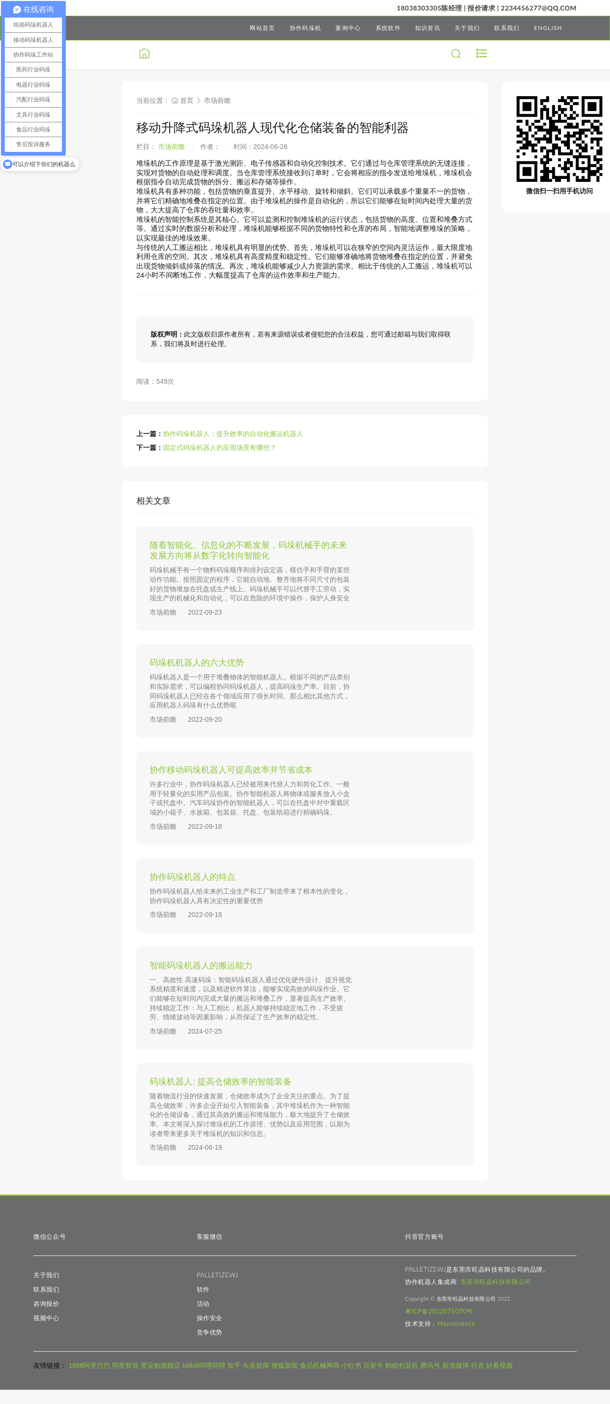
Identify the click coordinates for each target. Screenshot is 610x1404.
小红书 (351, 1380)
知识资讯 (427, 27)
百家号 (373, 1380)
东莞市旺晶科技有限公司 (495, 1296)
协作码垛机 (306, 27)
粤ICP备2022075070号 (439, 1326)
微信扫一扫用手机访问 (559, 191)
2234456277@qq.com (539, 8)
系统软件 (388, 27)
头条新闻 (256, 1380)
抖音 (477, 1380)
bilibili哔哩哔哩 (204, 1380)
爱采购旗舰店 (161, 1380)
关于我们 (467, 27)
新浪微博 (455, 1380)
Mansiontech (456, 1338)
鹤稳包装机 (401, 1380)
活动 (203, 1318)
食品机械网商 (320, 1380)
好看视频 (499, 1380)
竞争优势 (210, 1347)
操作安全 (210, 1332)
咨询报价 (46, 1318)
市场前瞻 (217, 100)
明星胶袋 (125, 1380)
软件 (203, 1304)
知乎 (234, 1380)
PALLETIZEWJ (217, 1290)
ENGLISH (548, 27)
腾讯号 (430, 1380)
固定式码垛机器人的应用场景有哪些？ (219, 447)
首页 (182, 100)
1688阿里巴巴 (89, 1380)
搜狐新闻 (284, 1380)
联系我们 (506, 27)
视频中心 (46, 1332)
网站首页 (262, 27)
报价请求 (481, 8)
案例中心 (348, 27)
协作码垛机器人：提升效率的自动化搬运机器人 (233, 434)
